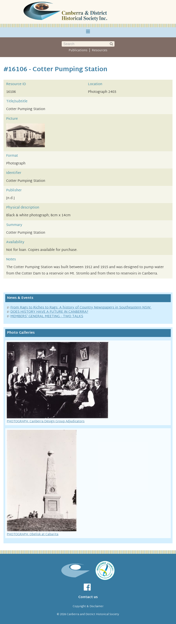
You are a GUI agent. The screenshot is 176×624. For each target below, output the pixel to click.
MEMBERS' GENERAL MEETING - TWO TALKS (46, 316)
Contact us (88, 597)
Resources (99, 50)
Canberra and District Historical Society (93, 614)
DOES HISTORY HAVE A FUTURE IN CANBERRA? (49, 312)
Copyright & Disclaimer (88, 606)
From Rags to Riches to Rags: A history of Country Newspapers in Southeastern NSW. (80, 307)
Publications (78, 50)
